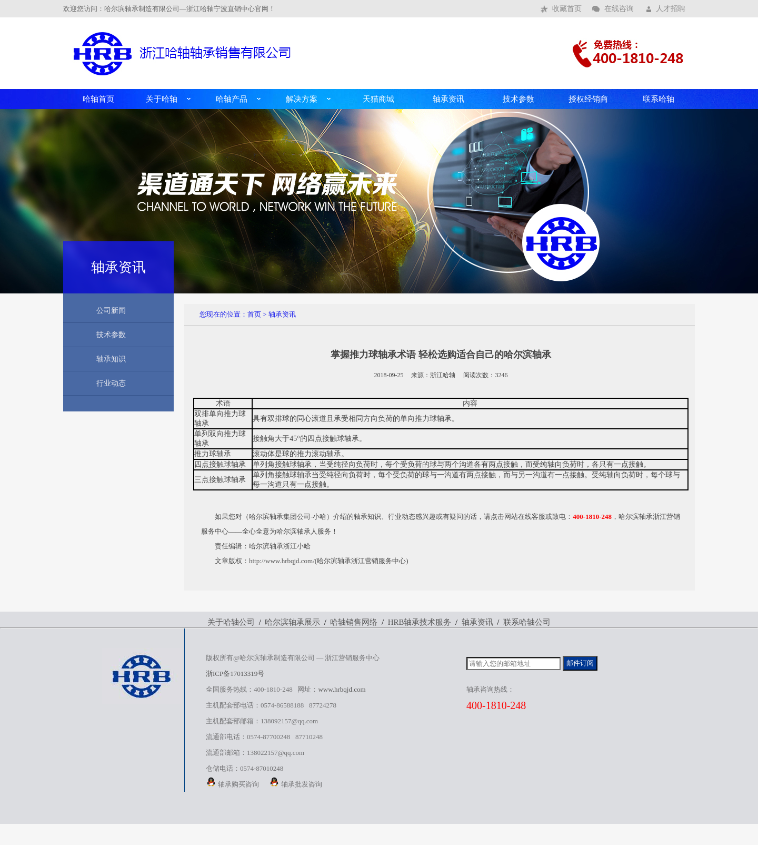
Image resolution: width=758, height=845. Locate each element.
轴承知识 (111, 359)
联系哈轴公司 (527, 622)
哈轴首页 (98, 99)
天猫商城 (378, 99)
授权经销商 (588, 99)
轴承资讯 (448, 99)
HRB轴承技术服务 (420, 622)
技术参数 (518, 99)
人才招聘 (670, 9)
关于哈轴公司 (231, 622)
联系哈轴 (658, 99)
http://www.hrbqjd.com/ (282, 561)
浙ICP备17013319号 (235, 673)
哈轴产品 (231, 99)
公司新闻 (111, 311)
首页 (254, 314)
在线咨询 (619, 9)
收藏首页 (567, 9)
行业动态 (111, 383)
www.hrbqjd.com (341, 689)
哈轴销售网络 (353, 622)
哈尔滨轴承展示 (292, 622)
